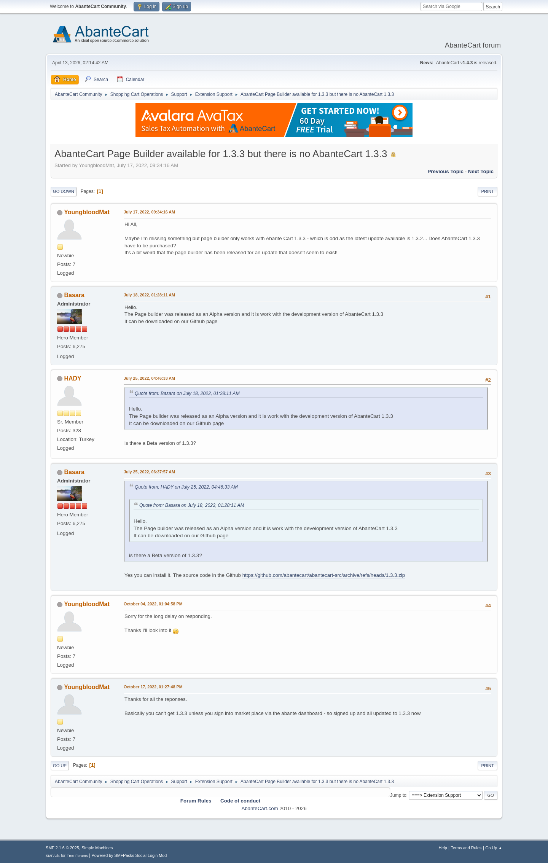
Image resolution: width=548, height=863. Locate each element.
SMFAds (53, 855)
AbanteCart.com (259, 808)
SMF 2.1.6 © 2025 (62, 847)
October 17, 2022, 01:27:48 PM (153, 687)
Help (443, 847)
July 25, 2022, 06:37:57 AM (149, 472)
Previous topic (445, 171)
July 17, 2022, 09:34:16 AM (149, 212)
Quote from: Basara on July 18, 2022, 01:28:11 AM (187, 393)
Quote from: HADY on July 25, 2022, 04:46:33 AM (186, 487)
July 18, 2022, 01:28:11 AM (149, 295)
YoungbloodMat (87, 212)
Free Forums (77, 855)
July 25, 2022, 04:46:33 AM (149, 378)
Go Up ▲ (493, 847)
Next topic (481, 171)
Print (487, 191)
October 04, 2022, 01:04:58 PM (153, 604)
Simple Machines (97, 847)
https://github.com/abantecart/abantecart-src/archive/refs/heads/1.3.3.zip (323, 575)
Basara (74, 295)
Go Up (60, 765)
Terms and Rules (466, 847)
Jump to (398, 795)
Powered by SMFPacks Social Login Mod (129, 855)
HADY (72, 378)
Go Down (63, 191)
